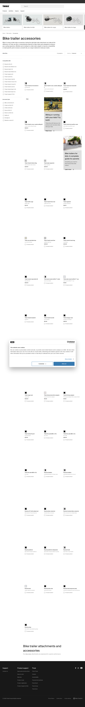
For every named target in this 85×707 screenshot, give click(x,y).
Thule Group (35, 686)
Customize (42, 363)
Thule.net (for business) (37, 680)
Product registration (22, 683)
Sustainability (35, 677)
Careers (34, 674)
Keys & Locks (20, 674)
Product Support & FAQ (22, 686)
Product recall (20, 680)
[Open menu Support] (23, 11)
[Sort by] (76, 53)
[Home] (12, 6)
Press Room (35, 683)
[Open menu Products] (6, 11)
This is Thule (35, 671)
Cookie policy (59, 698)
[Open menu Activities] (12, 11)
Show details (68, 359)
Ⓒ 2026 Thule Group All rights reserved (12, 698)
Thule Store (35, 689)
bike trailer (28, 654)
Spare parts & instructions (23, 671)
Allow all (64, 363)
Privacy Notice (51, 698)
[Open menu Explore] (17, 11)
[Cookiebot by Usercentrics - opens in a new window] (68, 342)
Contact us (5, 671)
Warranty (19, 677)
